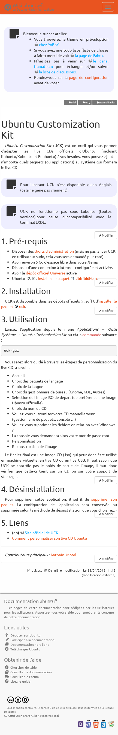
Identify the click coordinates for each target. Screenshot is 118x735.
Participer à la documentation (29, 640)
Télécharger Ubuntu (22, 649)
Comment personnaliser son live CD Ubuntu (49, 538)
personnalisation (104, 102)
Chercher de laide (20, 667)
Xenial (70, 102)
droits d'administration (54, 251)
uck (22, 306)
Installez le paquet (54, 278)
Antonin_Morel (63, 554)
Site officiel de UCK (41, 532)
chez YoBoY (49, 44)
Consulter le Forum (21, 676)
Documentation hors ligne (26, 644)
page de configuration (88, 77)
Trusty (85, 102)
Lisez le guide (17, 681)
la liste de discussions (57, 71)
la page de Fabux (89, 55)
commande (91, 334)
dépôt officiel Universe (45, 272)
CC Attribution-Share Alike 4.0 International (31, 715)
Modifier (107, 235)
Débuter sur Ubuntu (22, 635)
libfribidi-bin (86, 278)
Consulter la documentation (28, 672)
